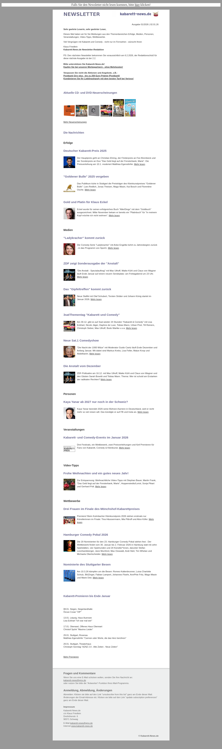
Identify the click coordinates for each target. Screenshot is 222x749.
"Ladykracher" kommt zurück (84, 237)
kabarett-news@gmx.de (75, 680)
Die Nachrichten (74, 132)
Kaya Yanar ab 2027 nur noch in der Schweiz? (96, 401)
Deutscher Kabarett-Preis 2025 (85, 150)
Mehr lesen (139, 164)
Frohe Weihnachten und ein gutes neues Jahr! (96, 473)
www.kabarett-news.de (82, 726)
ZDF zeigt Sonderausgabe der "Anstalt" (91, 263)
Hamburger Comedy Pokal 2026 (86, 534)
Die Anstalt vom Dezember (82, 366)
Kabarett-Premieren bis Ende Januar (87, 596)
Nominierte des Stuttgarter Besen (87, 564)
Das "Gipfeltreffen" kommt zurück (87, 289)
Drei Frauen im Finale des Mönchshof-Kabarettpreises (102, 508)
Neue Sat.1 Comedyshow (81, 340)
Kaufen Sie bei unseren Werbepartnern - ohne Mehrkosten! (93, 67)
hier (137, 4)
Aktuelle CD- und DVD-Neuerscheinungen (90, 92)
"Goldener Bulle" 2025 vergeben (86, 176)
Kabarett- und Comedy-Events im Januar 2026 (96, 437)
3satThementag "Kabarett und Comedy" (92, 314)
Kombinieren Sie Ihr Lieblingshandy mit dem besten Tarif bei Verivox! (99, 78)
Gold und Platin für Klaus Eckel (86, 202)
